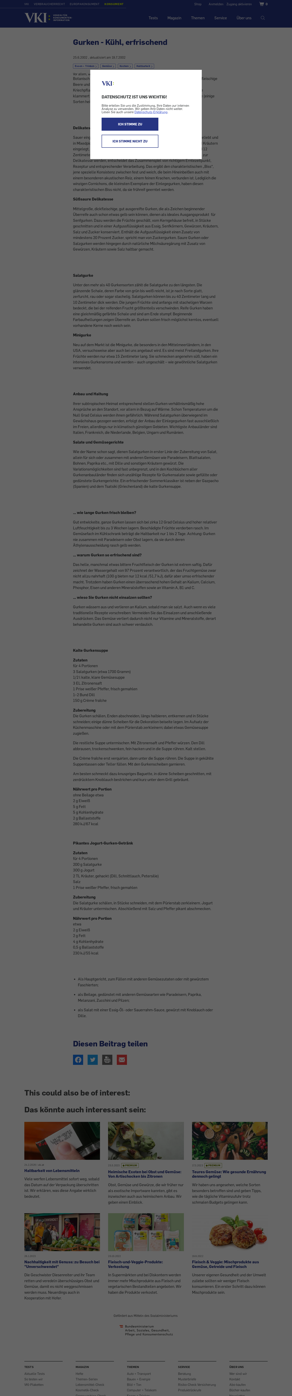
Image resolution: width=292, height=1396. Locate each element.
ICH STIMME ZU (130, 124)
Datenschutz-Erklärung (150, 112)
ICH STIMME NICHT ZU (130, 141)
